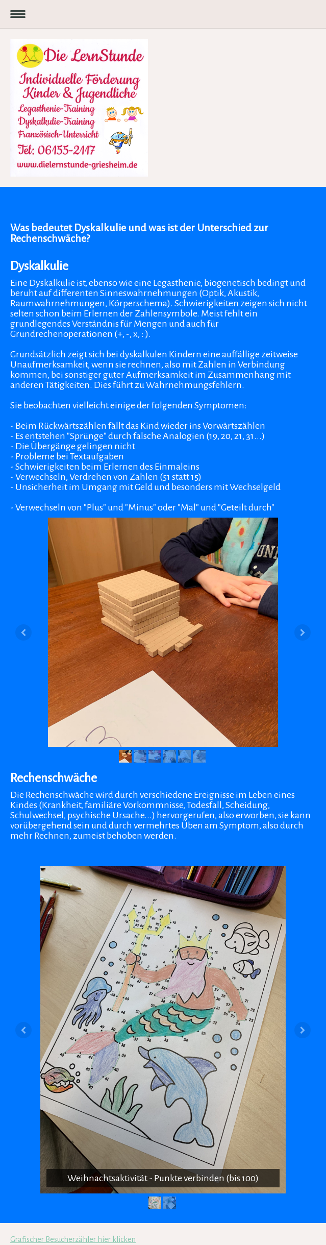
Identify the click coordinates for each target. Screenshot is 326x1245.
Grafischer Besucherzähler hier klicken (73, 1239)
